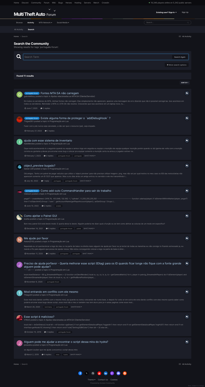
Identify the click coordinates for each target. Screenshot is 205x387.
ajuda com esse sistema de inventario (48, 140)
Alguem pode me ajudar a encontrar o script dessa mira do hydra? (66, 341)
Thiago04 (28, 295)
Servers (87, 2)
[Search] (157, 22)
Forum (46, 2)
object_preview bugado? (39, 165)
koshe (26, 219)
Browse (19, 22)
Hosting (78, 2)
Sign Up (185, 12)
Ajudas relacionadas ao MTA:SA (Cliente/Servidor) (73, 96)
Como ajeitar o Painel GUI (40, 215)
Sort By (184, 82)
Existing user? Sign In (166, 12)
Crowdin (105, 2)
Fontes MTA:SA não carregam (60, 93)
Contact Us (103, 379)
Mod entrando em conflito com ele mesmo (51, 291)
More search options (176, 65)
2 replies (45, 108)
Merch (96, 2)
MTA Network (45, 22)
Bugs (60, 2)
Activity (31, 23)
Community (36, 2)
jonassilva (28, 345)
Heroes (69, 2)
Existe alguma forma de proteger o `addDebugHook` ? (75, 118)
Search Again (179, 57)
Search (31, 29)
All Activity (18, 29)
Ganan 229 (29, 169)
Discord (25, 2)
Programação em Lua (59, 121)
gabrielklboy (29, 96)
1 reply (45, 181)
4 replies (46, 354)
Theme (91, 379)
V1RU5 (27, 320)
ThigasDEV (29, 121)
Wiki (54, 2)
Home (16, 2)
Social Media (63, 22)
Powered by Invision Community (102, 383)
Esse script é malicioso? (39, 316)
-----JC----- (29, 270)
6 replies (51, 228)
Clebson (27, 194)
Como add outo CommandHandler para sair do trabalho (76, 190)
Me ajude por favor (36, 238)
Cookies (113, 379)
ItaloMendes (29, 143)
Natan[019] (29, 241)
